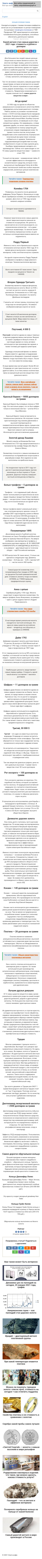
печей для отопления (23, 30)
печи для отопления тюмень (21, 22)
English (5, 17)
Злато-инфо (8, 3)
